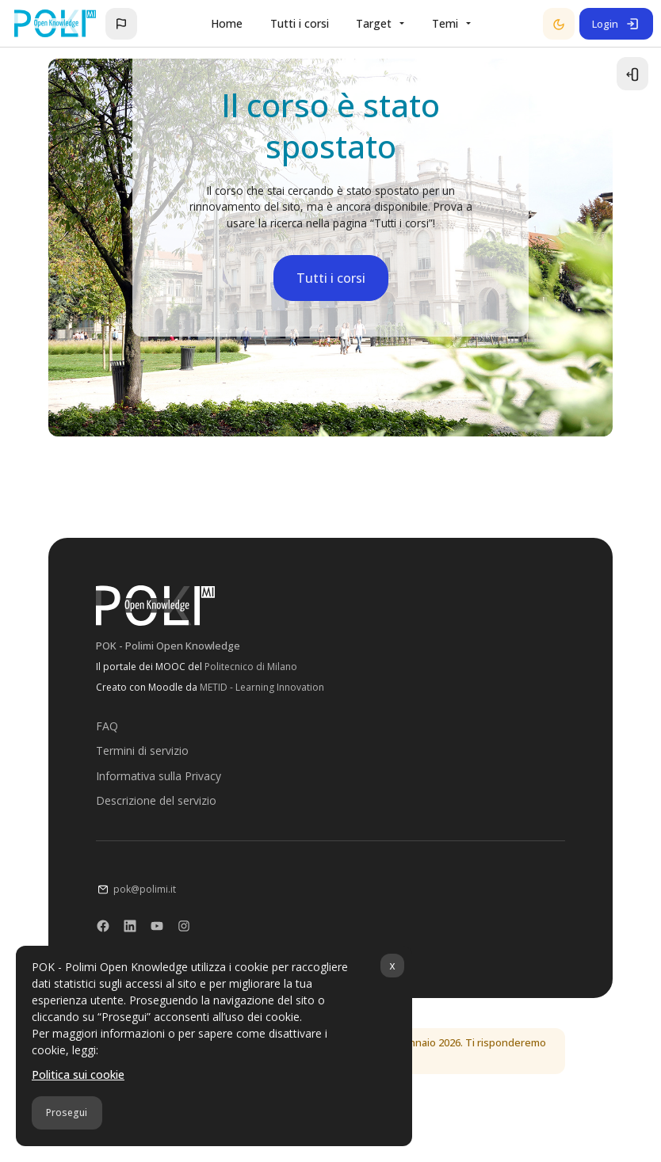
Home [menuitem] (227, 23)
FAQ (106, 728)
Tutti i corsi (330, 280)
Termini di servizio (141, 752)
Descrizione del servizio (155, 802)
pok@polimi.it (144, 891)
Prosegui (66, 1112)
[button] (121, 24)
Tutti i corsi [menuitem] (299, 23)
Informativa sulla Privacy (157, 777)
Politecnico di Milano (250, 669)
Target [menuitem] (374, 23)
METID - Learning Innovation (261, 689)
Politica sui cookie (78, 1074)
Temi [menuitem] (445, 23)
